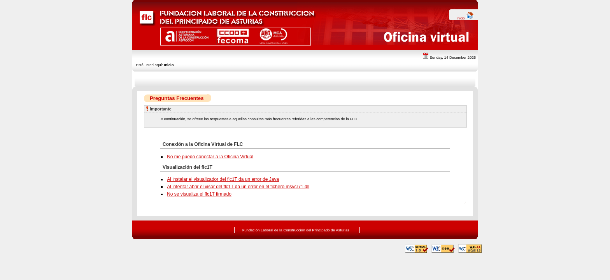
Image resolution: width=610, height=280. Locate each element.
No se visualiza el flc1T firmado (199, 194)
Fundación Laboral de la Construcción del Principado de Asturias (295, 230)
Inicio (465, 18)
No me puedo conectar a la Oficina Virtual (210, 156)
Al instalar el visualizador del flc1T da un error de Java (223, 179)
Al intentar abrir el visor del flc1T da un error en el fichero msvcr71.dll (238, 186)
